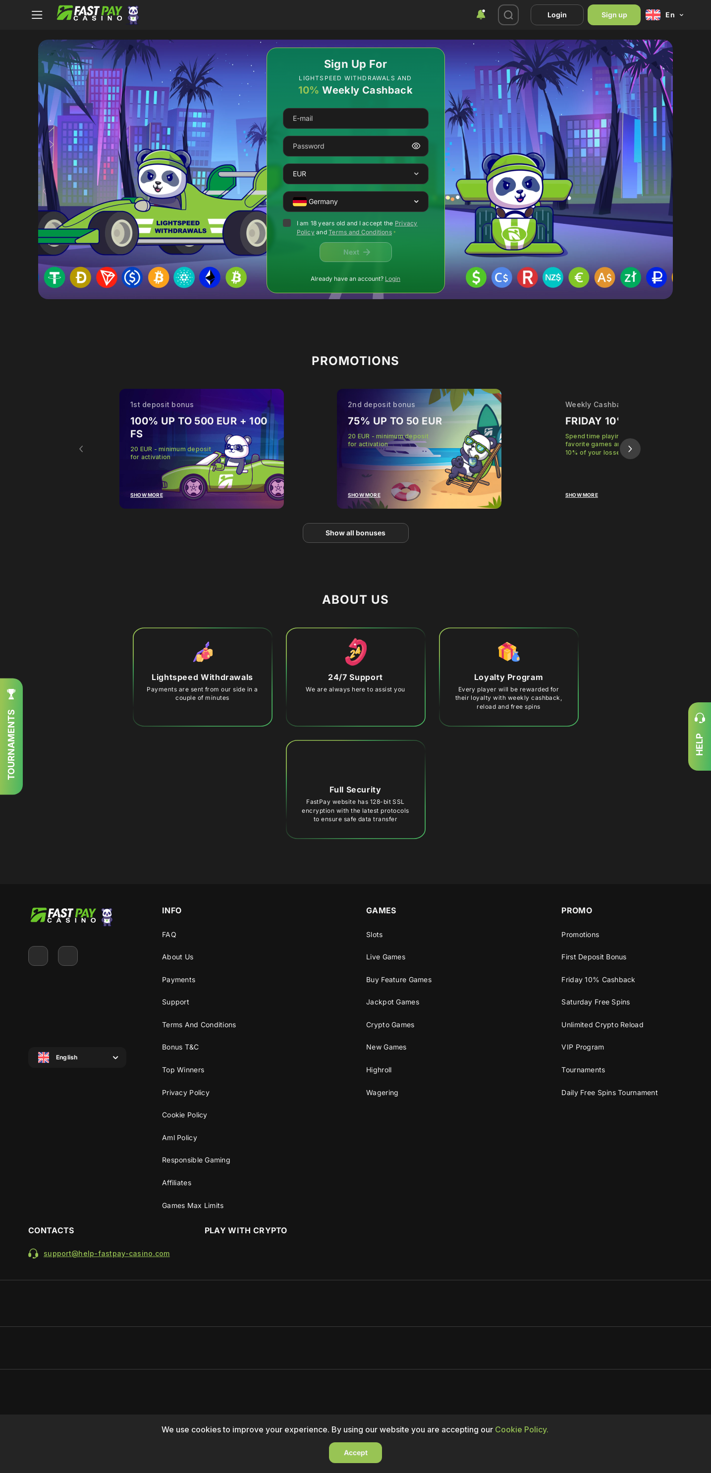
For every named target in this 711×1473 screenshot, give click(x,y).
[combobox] (480, 14)
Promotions (580, 934)
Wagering (382, 1092)
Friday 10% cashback (598, 979)
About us (177, 956)
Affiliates (176, 1182)
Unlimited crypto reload (602, 1024)
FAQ (169, 934)
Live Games (385, 956)
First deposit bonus (593, 956)
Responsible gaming (196, 1160)
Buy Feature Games (399, 979)
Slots (374, 934)
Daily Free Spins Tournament (609, 1092)
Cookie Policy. (521, 1429)
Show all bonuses (355, 532)
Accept (356, 1452)
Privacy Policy (186, 1092)
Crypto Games (390, 1024)
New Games (386, 1047)
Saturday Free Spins (595, 1002)
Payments (178, 979)
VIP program (582, 1047)
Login (557, 14)
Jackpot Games (392, 1002)
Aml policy (179, 1137)
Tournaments (583, 1069)
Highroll (378, 1069)
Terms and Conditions (360, 232)
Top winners (183, 1069)
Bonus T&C (180, 1047)
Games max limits (192, 1205)
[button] (416, 174)
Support (175, 1002)
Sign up (614, 14)
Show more (146, 495)
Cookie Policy (185, 1114)
